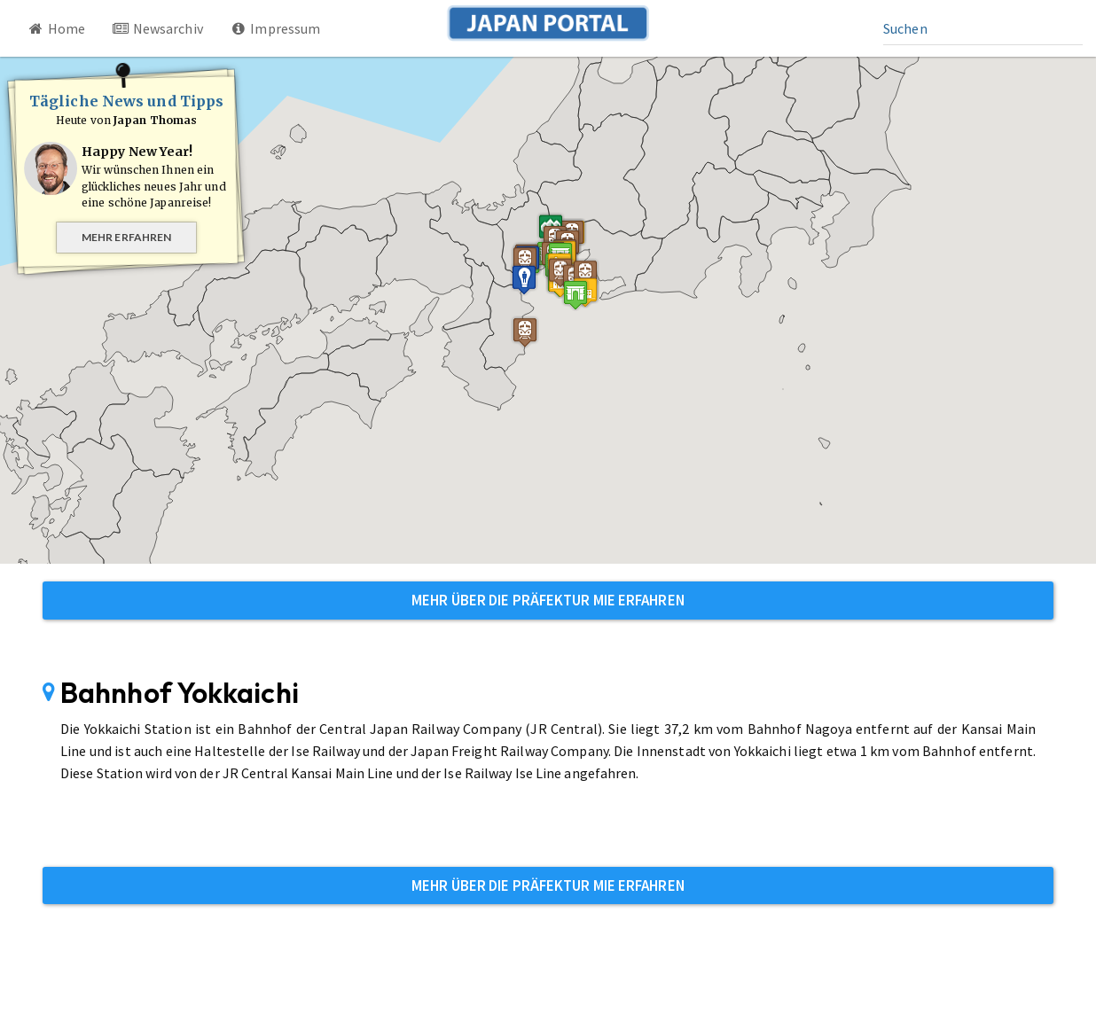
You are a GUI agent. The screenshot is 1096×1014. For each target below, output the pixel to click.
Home (56, 28)
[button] (575, 294)
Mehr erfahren (126, 237)
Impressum (275, 28)
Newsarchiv (157, 28)
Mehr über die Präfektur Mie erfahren (548, 600)
